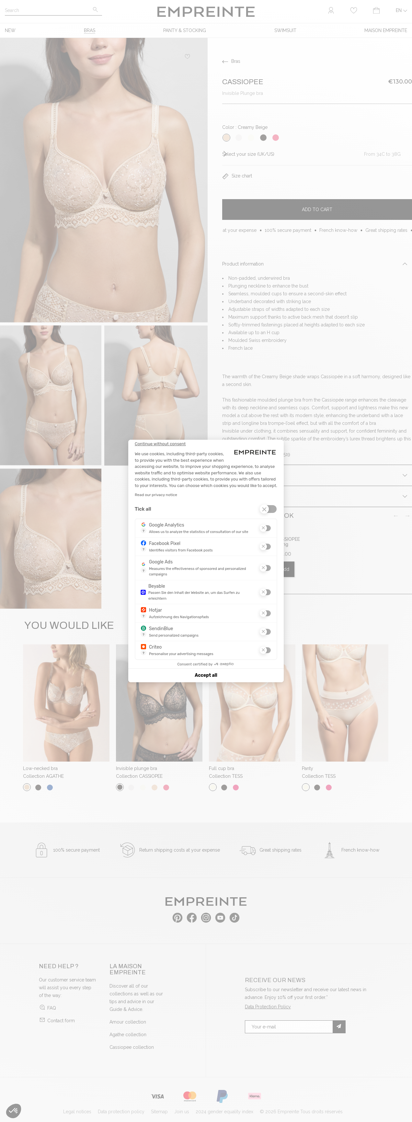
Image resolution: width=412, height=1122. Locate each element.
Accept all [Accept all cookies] (206, 675)
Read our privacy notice (156, 495)
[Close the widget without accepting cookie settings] (160, 444)
